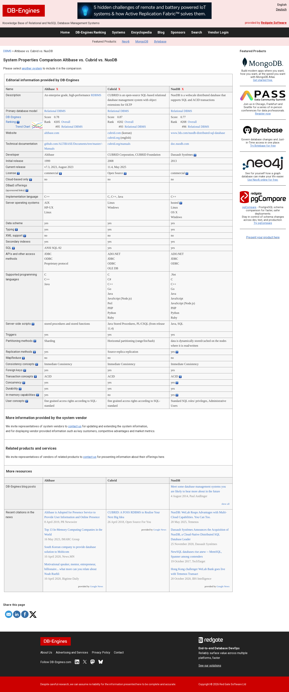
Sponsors (178, 32)
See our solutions (210, 665)
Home (65, 32)
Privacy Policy (101, 652)
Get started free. (263, 80)
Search (196, 32)
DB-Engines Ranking (91, 32)
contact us (74, 426)
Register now (263, 113)
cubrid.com (114, 132)
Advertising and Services (72, 652)
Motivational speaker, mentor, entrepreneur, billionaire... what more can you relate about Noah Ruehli (70, 569)
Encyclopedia (141, 32)
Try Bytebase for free (263, 145)
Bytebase (160, 41)
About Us (46, 652)
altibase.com (51, 132)
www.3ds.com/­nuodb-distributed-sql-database (198, 132)
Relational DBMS (55, 111)
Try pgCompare (263, 223)
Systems (118, 32)
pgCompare (249, 207)
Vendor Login (218, 32)
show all (225, 504)
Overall (65, 121)
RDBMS (96, 95)
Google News (96, 586)
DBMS (7, 51)
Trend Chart (22, 126)
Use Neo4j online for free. (263, 179)
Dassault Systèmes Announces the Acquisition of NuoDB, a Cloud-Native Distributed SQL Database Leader (200, 534)
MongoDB (141, 41)
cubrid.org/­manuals (119, 143)
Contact (119, 652)
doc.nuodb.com (180, 143)
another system (32, 68)
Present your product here (263, 237)
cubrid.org (114, 137)
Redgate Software (274, 22)
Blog (161, 32)
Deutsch (281, 9)
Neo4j (125, 41)
